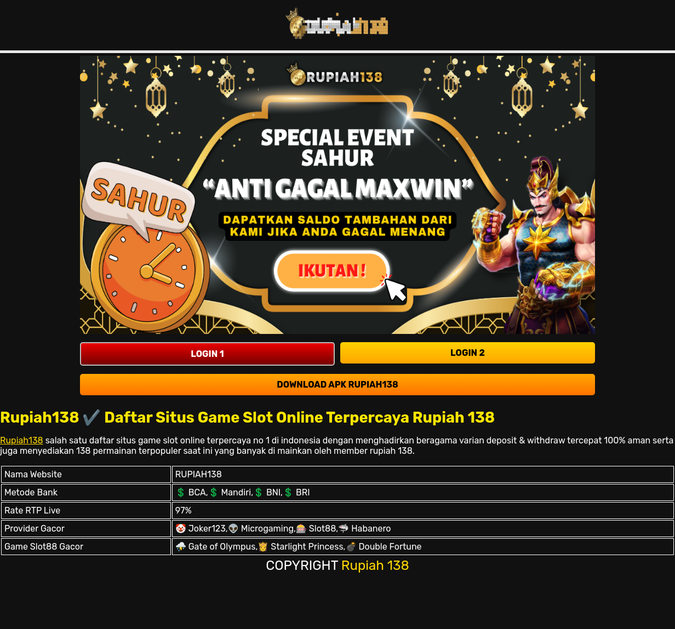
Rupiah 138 (375, 565)
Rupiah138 (21, 440)
